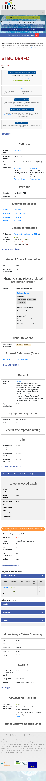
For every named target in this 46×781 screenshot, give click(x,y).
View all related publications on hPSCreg (26, 234)
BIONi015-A (42, 24)
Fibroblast (19, 381)
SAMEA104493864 (20, 213)
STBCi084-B (33, 168)
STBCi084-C (17, 150)
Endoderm (6, 604)
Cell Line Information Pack (22, 99)
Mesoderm (6, 612)
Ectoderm (6, 620)
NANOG (5, 587)
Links (21, 735)
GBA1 (19, 316)
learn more (31, 35)
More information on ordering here (22, 78)
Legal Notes (30, 735)
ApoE (25, 25)
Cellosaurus (6, 217)
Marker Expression (9, 575)
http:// (18, 717)
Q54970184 (17, 221)
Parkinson (22, 25)
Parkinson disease (20, 179)
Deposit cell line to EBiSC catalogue (23, 29)
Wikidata (5, 221)
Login (38, 735)
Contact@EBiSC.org (32, 47)
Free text (20, 324)
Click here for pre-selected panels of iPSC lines (23, 17)
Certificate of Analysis (22, 122)
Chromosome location (21, 319)
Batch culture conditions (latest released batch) (18, 474)
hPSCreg (5, 210)
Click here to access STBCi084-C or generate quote (21, 72)
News (7, 735)
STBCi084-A (18, 168)
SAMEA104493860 (22, 359)
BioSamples (6, 213)
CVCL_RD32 (17, 217)
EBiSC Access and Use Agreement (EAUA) (22, 109)
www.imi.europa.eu (16, 752)
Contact (14, 735)
